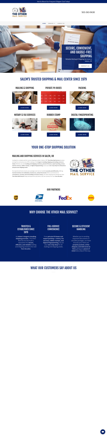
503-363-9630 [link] (88, 12)
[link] (19, 12)
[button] (51, 23)
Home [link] (44, 23)
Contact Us (85, 66)
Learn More (25, 107)
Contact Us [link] (61, 23)
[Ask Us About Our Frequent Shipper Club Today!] (53, 1)
